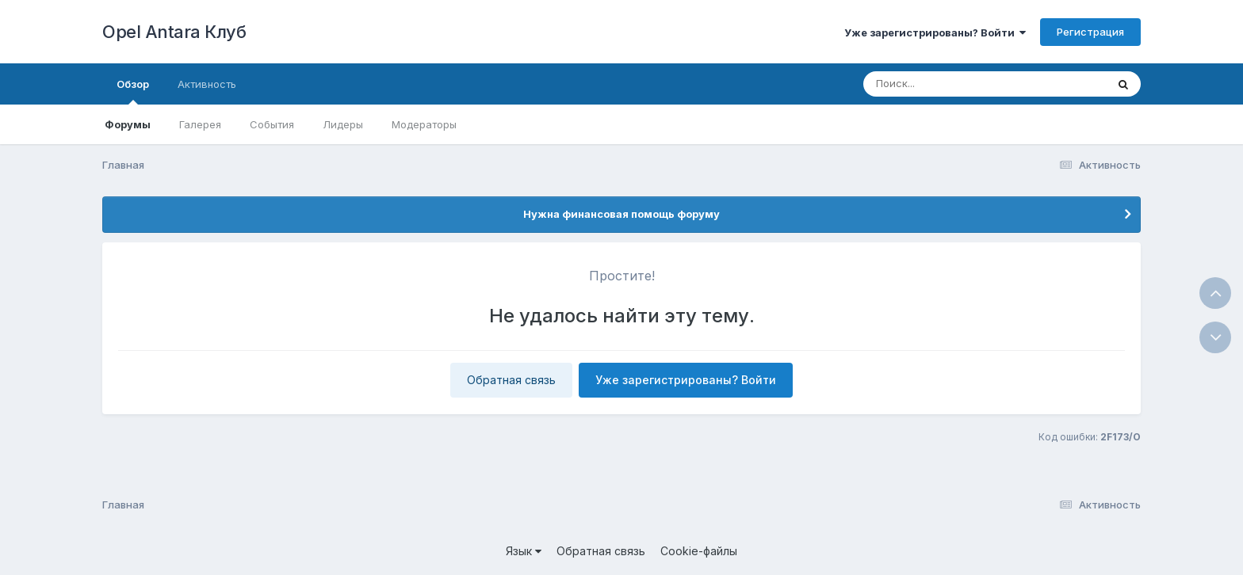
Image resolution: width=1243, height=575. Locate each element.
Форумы (128, 124)
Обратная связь (511, 380)
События (272, 124)
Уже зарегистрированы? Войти (935, 32)
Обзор (133, 91)
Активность (207, 84)
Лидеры (343, 124)
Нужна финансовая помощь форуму (621, 214)
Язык (523, 551)
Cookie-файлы (698, 551)
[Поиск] (954, 84)
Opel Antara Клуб (174, 31)
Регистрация (1090, 31)
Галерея (200, 124)
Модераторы (424, 124)
